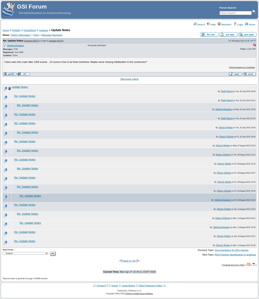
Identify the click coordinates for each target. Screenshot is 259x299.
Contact (101, 285)
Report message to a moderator (242, 67)
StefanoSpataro (15, 45)
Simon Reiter (226, 127)
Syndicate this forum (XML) (234, 265)
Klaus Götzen (226, 136)
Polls (36, 35)
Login (238, 24)
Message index (129, 79)
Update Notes (19, 87)
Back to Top (129, 261)
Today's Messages (20, 35)
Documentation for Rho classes (231, 250)
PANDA (16, 30)
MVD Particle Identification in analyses (235, 254)
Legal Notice (128, 285)
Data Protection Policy (150, 285)
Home (250, 24)
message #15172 (56, 41)
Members (224, 24)
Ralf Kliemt (227, 91)
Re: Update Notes (13, 40)
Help (211, 24)
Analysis (43, 30)
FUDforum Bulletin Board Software (139, 294)
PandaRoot (30, 30)
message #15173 (32, 41)
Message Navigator (52, 35)
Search (199, 24)
